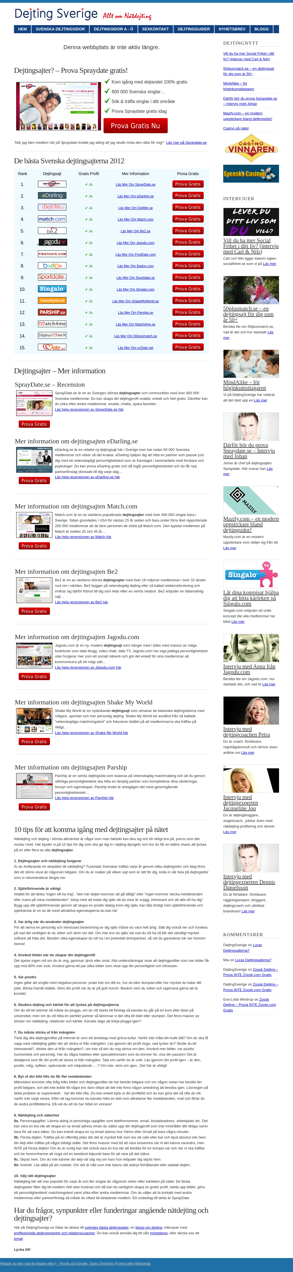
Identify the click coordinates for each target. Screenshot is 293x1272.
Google (81, 1263)
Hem (22, 29)
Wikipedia (142, 1263)
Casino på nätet (236, 128)
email (18, 1239)
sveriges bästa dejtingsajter (107, 1227)
